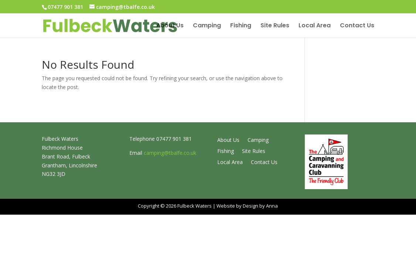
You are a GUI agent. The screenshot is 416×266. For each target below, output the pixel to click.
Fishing (240, 26)
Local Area (315, 26)
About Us (170, 26)
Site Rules (274, 26)
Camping (207, 26)
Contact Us (357, 26)
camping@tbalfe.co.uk (170, 152)
